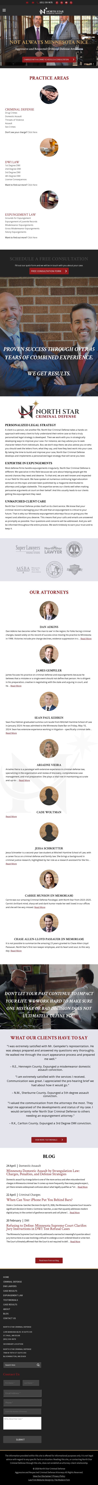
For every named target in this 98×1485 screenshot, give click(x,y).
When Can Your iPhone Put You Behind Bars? (39, 1200)
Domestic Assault (13, 116)
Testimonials (10, 1299)
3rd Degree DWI (13, 172)
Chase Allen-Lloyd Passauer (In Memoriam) (49, 939)
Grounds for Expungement (18, 218)
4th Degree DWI (13, 176)
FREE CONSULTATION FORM (49, 271)
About (6, 1309)
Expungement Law (20, 215)
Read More (86, 638)
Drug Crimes (11, 112)
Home (6, 1277)
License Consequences (16, 179)
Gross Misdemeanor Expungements (22, 228)
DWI (26, 1220)
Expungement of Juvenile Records (21, 221)
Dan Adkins (49, 627)
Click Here (32, 132)
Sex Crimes (10, 126)
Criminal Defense (19, 109)
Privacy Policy (59, 1476)
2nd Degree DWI (13, 168)
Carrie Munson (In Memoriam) (49, 896)
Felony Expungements (15, 232)
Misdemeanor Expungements (19, 225)
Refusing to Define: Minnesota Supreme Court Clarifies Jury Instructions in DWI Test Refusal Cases (46, 1227)
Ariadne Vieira (49, 765)
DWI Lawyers (10, 1286)
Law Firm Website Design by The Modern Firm (49, 1479)
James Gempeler (49, 670)
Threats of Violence (14, 119)
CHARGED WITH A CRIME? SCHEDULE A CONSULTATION (49, 59)
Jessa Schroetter (49, 848)
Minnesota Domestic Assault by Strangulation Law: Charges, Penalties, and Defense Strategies (43, 1172)
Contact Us (9, 1318)
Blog (6, 1313)
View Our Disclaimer (42, 1476)
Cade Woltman (49, 812)
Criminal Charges (29, 1195)
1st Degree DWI (12, 165)
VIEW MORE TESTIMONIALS (49, 1140)
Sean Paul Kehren (49, 718)
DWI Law (12, 162)
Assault (8, 123)
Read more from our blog (49, 1260)
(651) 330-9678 (46, 2)
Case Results (10, 1290)
